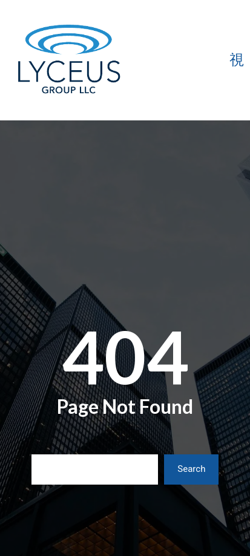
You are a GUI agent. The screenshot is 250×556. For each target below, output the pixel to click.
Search (191, 468)
